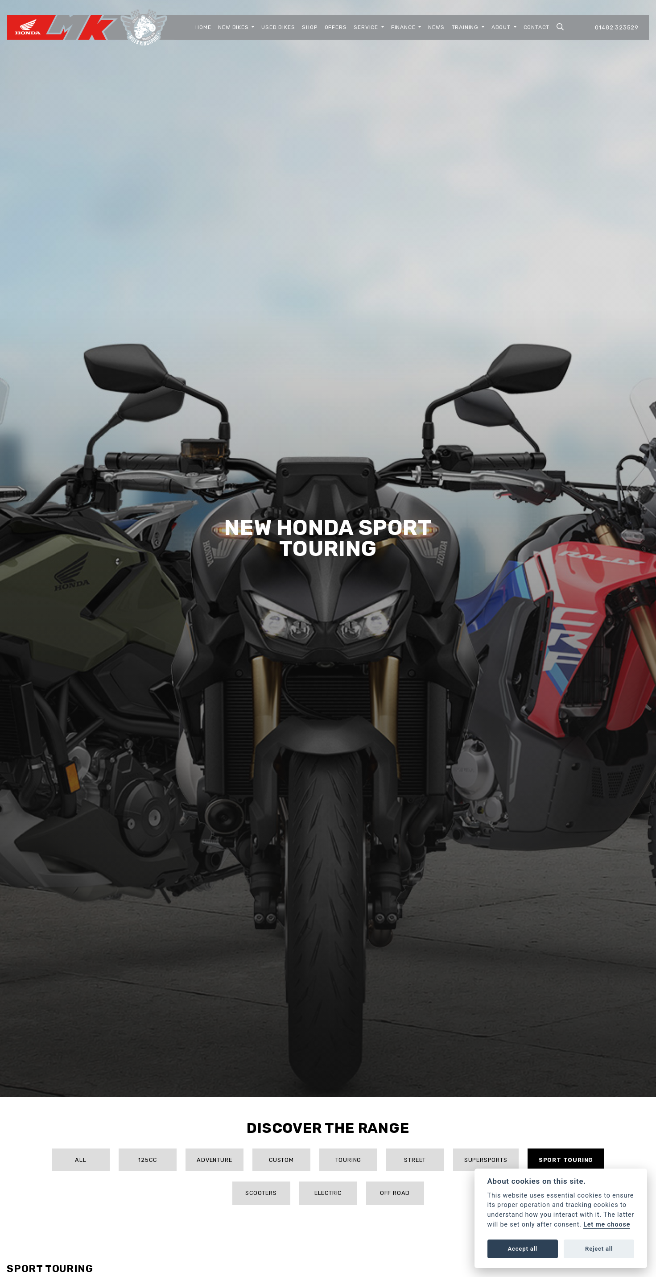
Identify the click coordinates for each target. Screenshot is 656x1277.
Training (466, 27)
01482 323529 (617, 27)
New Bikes (234, 27)
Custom (281, 1160)
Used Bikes (278, 27)
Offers (336, 27)
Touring (348, 1160)
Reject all (599, 1248)
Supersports (485, 1160)
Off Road (395, 1193)
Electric (328, 1193)
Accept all (522, 1248)
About (501, 27)
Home (203, 27)
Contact (537, 27)
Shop (309, 27)
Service (367, 27)
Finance (404, 27)
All (80, 1160)
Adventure (214, 1160)
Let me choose (606, 1224)
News (436, 27)
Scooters (260, 1193)
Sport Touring (566, 1160)
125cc (147, 1160)
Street (415, 1160)
